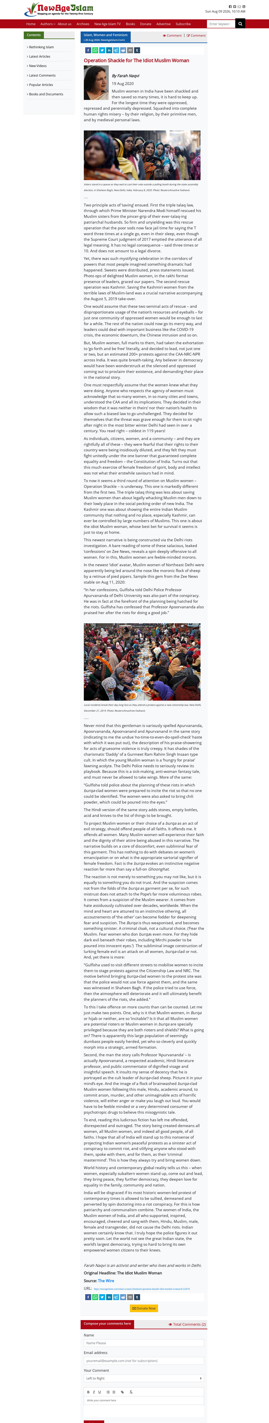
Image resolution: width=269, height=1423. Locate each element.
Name (89, 1335)
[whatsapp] (95, 50)
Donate (145, 24)
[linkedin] (109, 50)
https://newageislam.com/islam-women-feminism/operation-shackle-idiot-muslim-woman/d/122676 (142, 1289)
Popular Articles (41, 85)
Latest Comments (42, 75)
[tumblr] (137, 50)
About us (64, 24)
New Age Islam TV (107, 24)
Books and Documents (46, 94)
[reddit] (123, 50)
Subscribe (183, 24)
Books (130, 24)
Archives (83, 24)
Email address (96, 1352)
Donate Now (144, 1308)
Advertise (163, 24)
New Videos (38, 66)
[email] (130, 50)
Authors (47, 24)
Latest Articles (39, 56)
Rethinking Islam (41, 47)
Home (31, 24)
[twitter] (102, 50)
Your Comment (96, 1370)
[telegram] (116, 50)
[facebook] (88, 50)
